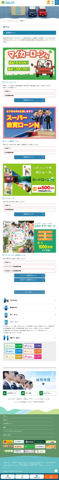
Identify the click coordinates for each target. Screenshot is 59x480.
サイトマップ (6, 467)
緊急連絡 (48, 3)
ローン (17, 20)
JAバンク (10, 399)
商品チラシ (8, 91)
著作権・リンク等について (45, 465)
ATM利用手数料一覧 (22, 328)
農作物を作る (10, 307)
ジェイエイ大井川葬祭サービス (22, 402)
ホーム (4, 20)
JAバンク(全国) (44, 328)
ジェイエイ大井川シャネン (40, 399)
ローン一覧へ (28, 292)
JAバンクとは (16, 332)
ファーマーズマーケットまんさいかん (12, 431)
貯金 (20, 326)
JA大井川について (7, 423)
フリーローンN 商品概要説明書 (13, 266)
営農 (4, 427)
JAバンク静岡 (33, 328)
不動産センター (27, 399)
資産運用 (30, 326)
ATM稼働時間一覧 (8, 328)
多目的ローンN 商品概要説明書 (13, 270)
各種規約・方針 (33, 465)
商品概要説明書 (9, 95)
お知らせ (5, 419)
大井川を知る (10, 300)
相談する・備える (11, 338)
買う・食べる (10, 315)
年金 (36, 326)
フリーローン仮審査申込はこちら (28, 275)
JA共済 (18, 399)
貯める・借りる (10, 20)
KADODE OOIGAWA (38, 402)
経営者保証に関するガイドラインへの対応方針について (34, 330)
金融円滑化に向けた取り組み (11, 330)
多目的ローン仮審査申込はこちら (28, 279)
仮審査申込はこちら (29, 100)
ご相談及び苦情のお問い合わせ (10, 465)
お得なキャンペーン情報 (10, 326)
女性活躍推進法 (24, 465)
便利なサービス (43, 326)
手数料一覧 (51, 326)
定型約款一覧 (7, 332)
